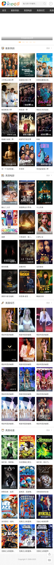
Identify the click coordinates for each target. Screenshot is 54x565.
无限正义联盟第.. (25, 522)
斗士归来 (39, 207)
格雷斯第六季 (6, 110)
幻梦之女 (39, 237)
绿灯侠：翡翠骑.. (8, 462)
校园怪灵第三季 (25, 80)
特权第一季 (23, 110)
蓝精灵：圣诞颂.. (25, 492)
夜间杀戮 (4, 267)
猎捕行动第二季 (7, 139)
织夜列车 (22, 267)
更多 (49, 48)
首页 (4, 10)
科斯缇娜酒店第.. (43, 80)
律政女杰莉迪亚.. (43, 110)
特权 (38, 139)
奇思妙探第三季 (42, 169)
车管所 (21, 169)
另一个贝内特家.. (8, 169)
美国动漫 (10, 430)
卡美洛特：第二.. (25, 237)
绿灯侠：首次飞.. (43, 462)
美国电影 (28, 10)
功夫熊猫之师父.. (25, 462)
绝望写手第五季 (25, 139)
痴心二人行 (5, 207)
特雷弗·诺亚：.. (25, 296)
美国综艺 (41, 10)
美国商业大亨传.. (25, 207)
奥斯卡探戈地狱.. (8, 296)
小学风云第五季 (7, 80)
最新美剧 (15, 10)
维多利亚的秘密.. (8, 335)
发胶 (3, 237)
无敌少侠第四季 (42, 522)
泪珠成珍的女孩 (42, 492)
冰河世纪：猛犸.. (8, 522)
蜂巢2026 (40, 296)
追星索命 (39, 267)
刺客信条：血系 (7, 492)
